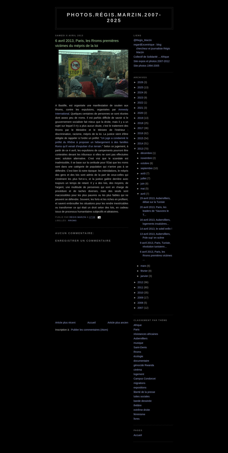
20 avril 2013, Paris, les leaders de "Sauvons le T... (154, 211)
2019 (141, 118)
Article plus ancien (118, 322)
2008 (141, 302)
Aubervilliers (140, 338)
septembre (147, 168)
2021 (141, 107)
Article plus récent (65, 322)
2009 (141, 297)
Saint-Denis (140, 347)
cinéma (138, 369)
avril (143, 193)
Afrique (138, 325)
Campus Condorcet (145, 378)
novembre (147, 158)
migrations (139, 383)
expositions (140, 387)
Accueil (91, 322)
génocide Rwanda (144, 365)
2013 (141, 148)
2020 (141, 113)
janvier (145, 276)
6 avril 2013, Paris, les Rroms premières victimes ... (156, 255)
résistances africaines (146, 334)
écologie (138, 356)
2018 (141, 123)
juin (143, 183)
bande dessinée (143, 400)
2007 (141, 307)
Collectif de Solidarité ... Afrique (151, 56)
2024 (141, 92)
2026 (141, 82)
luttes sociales (142, 396)
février (144, 270)
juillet (144, 178)
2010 (141, 292)
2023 (141, 97)
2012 (141, 282)
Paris (136, 329)
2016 (141, 133)
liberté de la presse (144, 392)
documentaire (141, 360)
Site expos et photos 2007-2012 (152, 61)
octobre (145, 163)
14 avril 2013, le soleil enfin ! (156, 228)
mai (143, 188)
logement (139, 374)
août (143, 173)
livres (136, 418)
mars (144, 265)
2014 (141, 143)
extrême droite (142, 409)
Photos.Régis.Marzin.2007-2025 (114, 17)
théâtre (138, 405)
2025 (141, 87)
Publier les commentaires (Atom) (89, 329)
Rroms (72, 220)
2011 (141, 287)
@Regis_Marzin (143, 40)
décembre (147, 153)
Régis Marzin (78, 217)
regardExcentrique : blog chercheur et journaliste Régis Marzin (152, 48)
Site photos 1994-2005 (146, 65)
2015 (141, 138)
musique (138, 342)
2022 (141, 102)
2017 (141, 128)
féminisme (139, 414)
